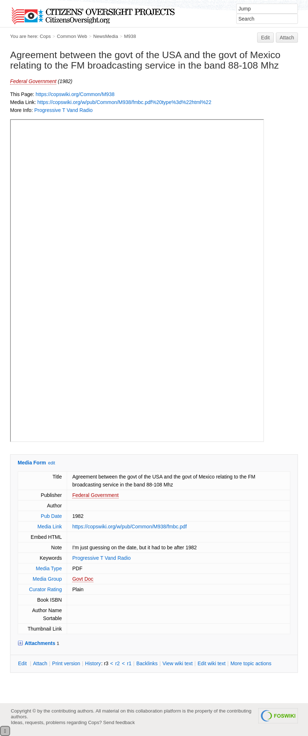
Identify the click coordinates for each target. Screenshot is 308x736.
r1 (129, 663)
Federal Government (33, 81)
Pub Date (51, 516)
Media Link (50, 526)
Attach (287, 37)
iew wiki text (177, 663)
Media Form (32, 463)
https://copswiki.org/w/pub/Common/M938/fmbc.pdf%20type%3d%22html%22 (124, 102)
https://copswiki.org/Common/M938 (75, 94)
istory (93, 663)
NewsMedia (105, 36)
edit (51, 463)
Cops (45, 36)
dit (23, 663)
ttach (40, 663)
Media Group (47, 579)
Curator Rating (45, 589)
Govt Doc (82, 579)
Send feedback (119, 722)
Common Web (72, 36)
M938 (130, 36)
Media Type (49, 568)
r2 (117, 663)
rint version (66, 663)
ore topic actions (251, 663)
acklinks (147, 663)
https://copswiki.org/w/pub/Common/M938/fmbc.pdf (129, 526)
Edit (265, 37)
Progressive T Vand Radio (63, 110)
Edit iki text (212, 663)
